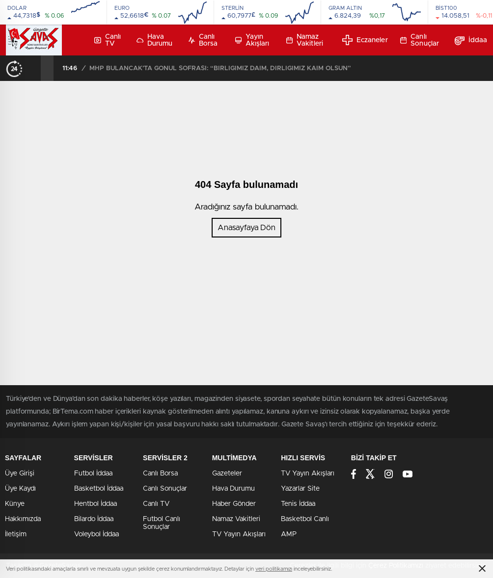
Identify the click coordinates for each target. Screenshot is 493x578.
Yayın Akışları (252, 40)
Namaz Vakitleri (304, 40)
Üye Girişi (19, 473)
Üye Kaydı (20, 488)
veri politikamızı (273, 569)
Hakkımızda (23, 519)
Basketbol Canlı (305, 519)
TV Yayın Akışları (239, 534)
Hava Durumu (155, 40)
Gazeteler (227, 473)
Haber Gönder (234, 503)
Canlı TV (107, 40)
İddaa (471, 40)
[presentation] (34, 68)
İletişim (16, 534)
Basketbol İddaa (98, 488)
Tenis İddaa (298, 503)
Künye (15, 503)
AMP (289, 534)
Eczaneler (365, 40)
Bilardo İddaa (93, 519)
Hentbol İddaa (95, 503)
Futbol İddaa (93, 473)
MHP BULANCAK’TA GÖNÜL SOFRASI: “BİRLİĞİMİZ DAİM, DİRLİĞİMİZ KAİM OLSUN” (220, 68)
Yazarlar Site (300, 488)
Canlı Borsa (203, 40)
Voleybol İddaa (96, 534)
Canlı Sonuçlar (419, 40)
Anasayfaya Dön (246, 228)
